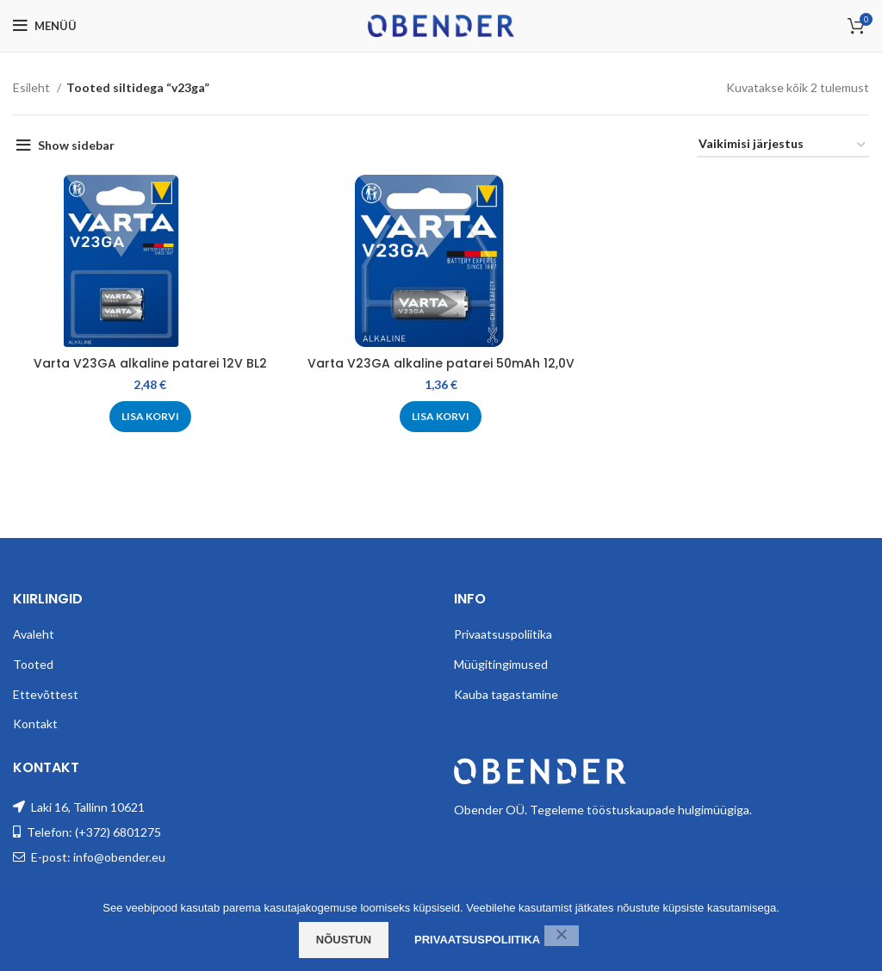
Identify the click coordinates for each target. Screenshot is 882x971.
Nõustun (343, 939)
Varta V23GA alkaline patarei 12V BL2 (150, 363)
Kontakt (35, 723)
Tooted (33, 664)
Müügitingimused (501, 664)
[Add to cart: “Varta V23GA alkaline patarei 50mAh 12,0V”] (441, 416)
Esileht (33, 87)
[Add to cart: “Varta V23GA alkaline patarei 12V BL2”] (150, 416)
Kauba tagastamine (506, 694)
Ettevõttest (45, 694)
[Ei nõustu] (561, 935)
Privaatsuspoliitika (503, 634)
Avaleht (33, 634)
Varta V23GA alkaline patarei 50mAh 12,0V (441, 363)
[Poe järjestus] (783, 145)
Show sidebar (76, 145)
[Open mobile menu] (44, 26)
